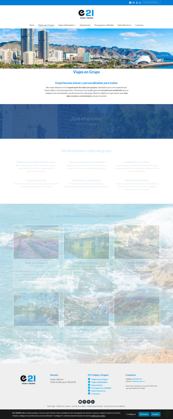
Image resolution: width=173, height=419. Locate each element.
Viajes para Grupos (99, 379)
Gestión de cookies (78, 406)
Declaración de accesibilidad (114, 406)
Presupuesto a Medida (101, 388)
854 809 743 (137, 379)
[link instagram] (134, 2)
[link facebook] (130, 2)
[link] (86, 13)
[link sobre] (29, 379)
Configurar (131, 414)
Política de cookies (63, 406)
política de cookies (98, 416)
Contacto (95, 393)
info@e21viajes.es (138, 381)
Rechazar (144, 414)
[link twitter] (137, 2)
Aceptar (155, 414)
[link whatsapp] (140, 2)
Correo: (129, 381)
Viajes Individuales (99, 382)
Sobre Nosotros (98, 391)
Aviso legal (51, 406)
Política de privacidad (95, 406)
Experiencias (96, 385)
